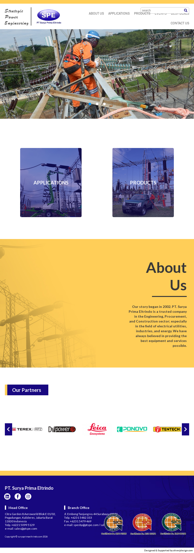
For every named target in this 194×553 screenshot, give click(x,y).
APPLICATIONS (119, 13)
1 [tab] (89, 104)
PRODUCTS (142, 13)
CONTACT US (180, 23)
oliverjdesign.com (183, 550)
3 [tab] (104, 104)
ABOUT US (96, 13)
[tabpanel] (97, 74)
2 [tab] (97, 104)
